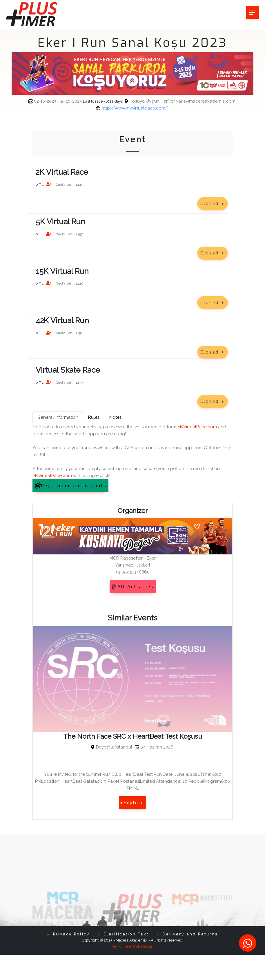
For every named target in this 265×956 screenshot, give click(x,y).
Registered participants (70, 485)
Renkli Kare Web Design (132, 948)
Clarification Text (126, 935)
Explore (132, 803)
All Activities (132, 586)
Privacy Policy (71, 935)
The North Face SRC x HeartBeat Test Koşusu (132, 736)
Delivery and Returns (190, 935)
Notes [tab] (115, 417)
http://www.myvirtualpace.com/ (134, 108)
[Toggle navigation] (252, 12)
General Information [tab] (57, 417)
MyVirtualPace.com (197, 426)
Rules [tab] (93, 417)
